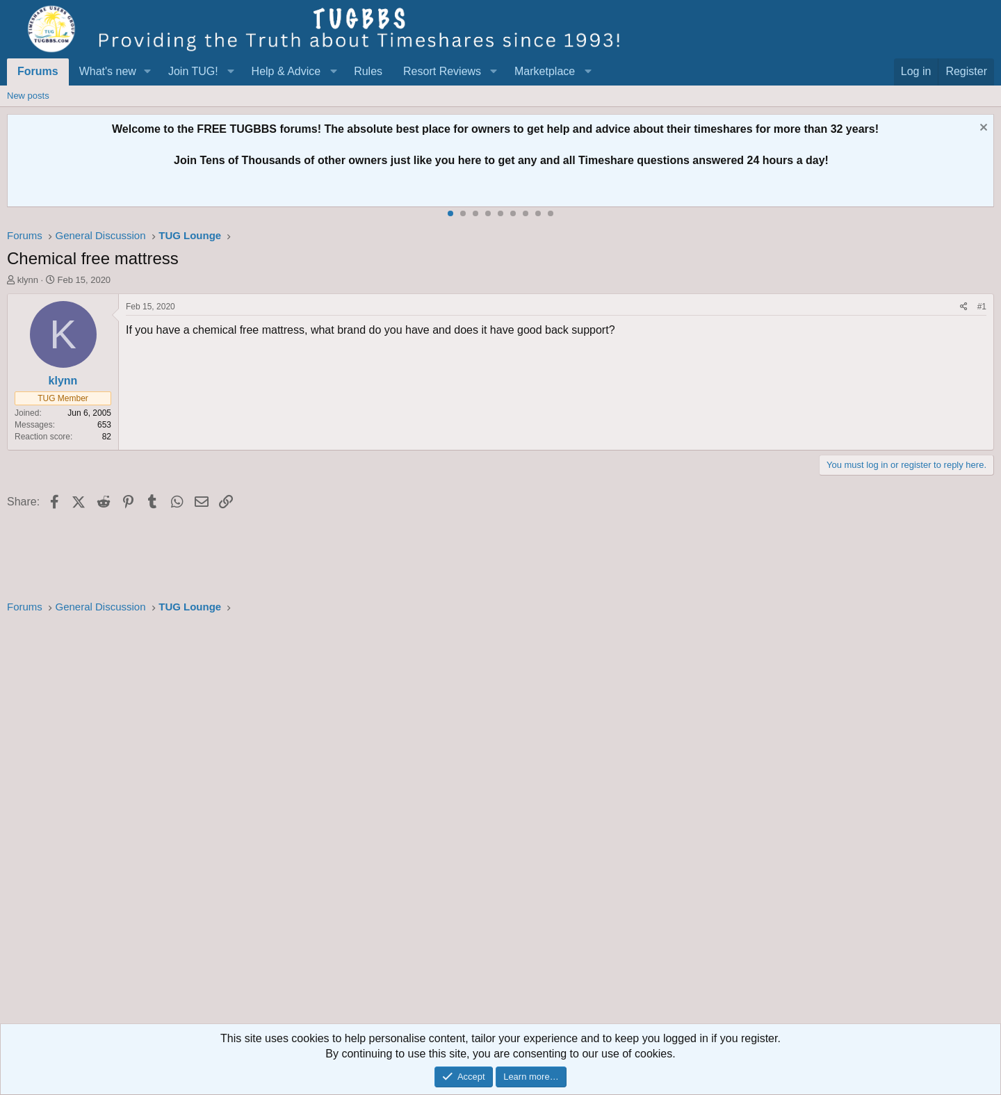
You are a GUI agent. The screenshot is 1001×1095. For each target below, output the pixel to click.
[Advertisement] (424, 823)
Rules (368, 71)
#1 (981, 306)
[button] (148, 71)
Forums (37, 71)
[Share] (963, 307)
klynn (27, 280)
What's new (107, 71)
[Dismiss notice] (982, 129)
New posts (28, 95)
